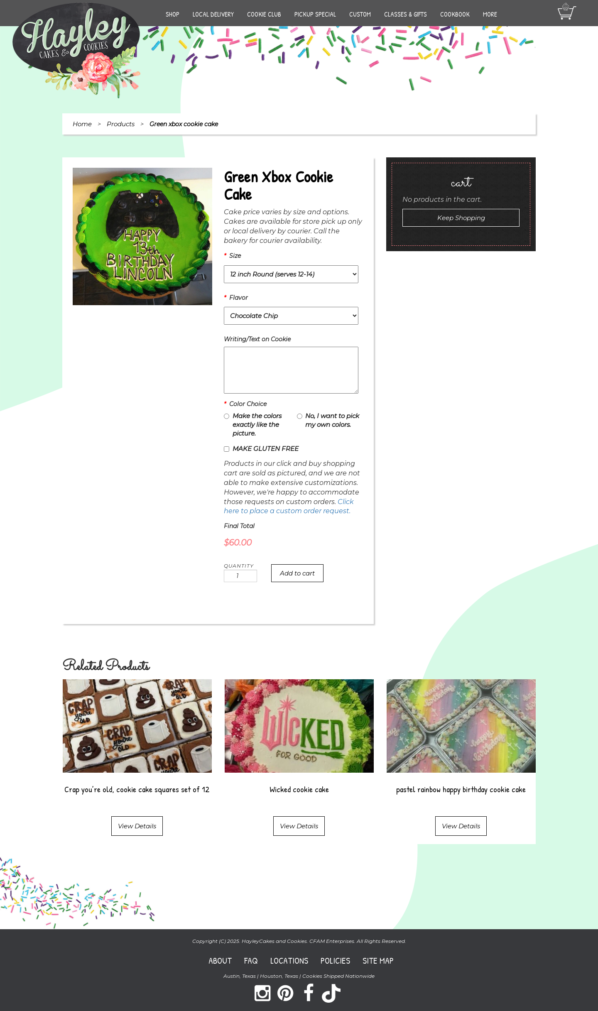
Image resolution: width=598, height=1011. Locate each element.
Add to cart (297, 573)
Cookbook (455, 14)
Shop (172, 14)
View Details (137, 826)
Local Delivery (213, 14)
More (490, 14)
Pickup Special (315, 14)
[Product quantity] (240, 576)
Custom (360, 14)
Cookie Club (264, 14)
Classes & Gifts (405, 14)
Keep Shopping (461, 218)
